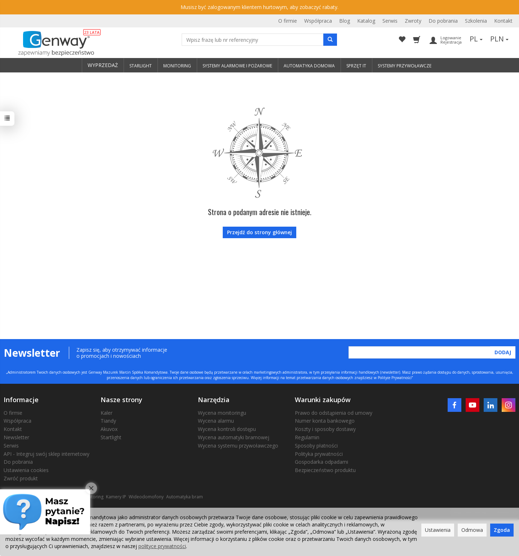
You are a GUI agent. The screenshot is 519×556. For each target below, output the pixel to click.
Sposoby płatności (316, 445)
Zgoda (502, 529)
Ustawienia (438, 529)
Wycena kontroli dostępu (227, 429)
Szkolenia (476, 20)
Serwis (390, 20)
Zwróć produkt (21, 478)
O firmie (287, 20)
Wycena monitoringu (222, 412)
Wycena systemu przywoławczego (238, 445)
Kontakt (503, 20)
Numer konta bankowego (325, 420)
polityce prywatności (162, 546)
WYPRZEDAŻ (103, 65)
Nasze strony (121, 399)
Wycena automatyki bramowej (233, 437)
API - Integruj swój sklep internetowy (46, 453)
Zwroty (413, 20)
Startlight (111, 437)
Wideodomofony (146, 497)
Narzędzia (214, 399)
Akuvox (109, 429)
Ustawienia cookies (26, 470)
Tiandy (108, 420)
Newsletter (16, 437)
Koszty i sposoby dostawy (325, 429)
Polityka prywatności (319, 453)
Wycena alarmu (216, 420)
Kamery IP (116, 497)
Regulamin (307, 437)
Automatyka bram (184, 497)
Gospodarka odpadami (321, 461)
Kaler (106, 412)
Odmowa (472, 529)
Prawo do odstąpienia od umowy (333, 412)
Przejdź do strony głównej (259, 232)
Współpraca (318, 20)
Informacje (21, 399)
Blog (344, 20)
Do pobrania (443, 20)
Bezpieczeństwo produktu (325, 470)
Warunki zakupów (323, 399)
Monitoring (92, 497)
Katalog (366, 20)
